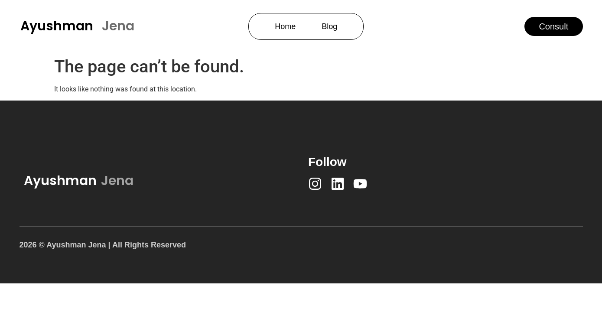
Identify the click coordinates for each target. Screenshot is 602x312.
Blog (329, 26)
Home (285, 26)
